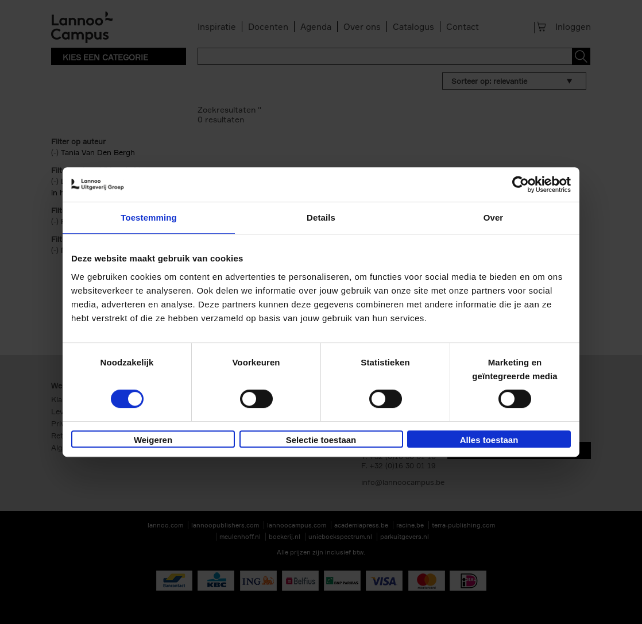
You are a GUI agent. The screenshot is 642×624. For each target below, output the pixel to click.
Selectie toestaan (321, 440)
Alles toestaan (489, 440)
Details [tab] (321, 217)
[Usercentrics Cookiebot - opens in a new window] (520, 184)
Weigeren (153, 440)
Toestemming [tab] (149, 217)
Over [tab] (494, 217)
